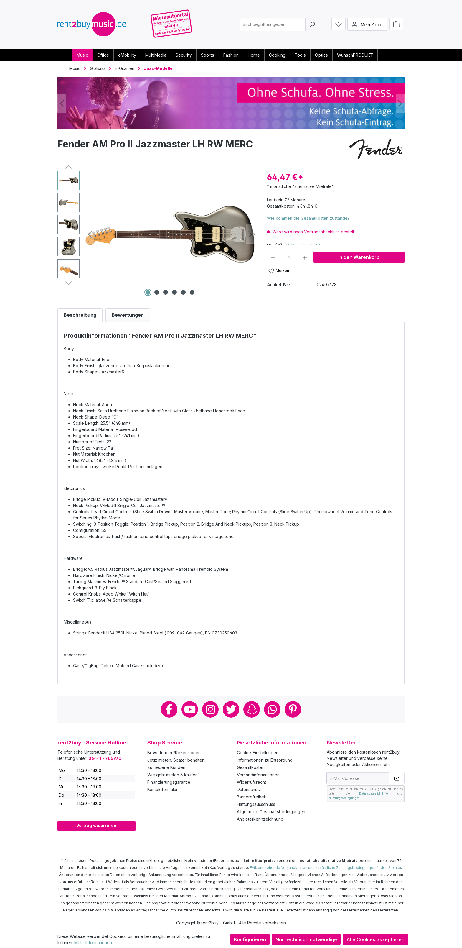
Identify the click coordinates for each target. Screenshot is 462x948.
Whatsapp (272, 709)
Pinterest (293, 709)
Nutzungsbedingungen (344, 798)
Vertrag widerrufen (96, 825)
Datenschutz (249, 789)
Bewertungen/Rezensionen (174, 752)
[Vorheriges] (61, 103)
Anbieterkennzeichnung (260, 818)
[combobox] (273, 27)
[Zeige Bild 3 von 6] (165, 292)
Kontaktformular (162, 789)
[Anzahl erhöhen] (305, 257)
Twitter (231, 709)
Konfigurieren (250, 939)
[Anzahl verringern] (273, 257)
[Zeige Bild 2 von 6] (156, 292)
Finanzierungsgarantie (168, 782)
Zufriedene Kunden (166, 767)
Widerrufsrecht (251, 782)
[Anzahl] (289, 257)
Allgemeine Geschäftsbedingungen (271, 811)
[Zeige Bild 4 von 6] (174, 292)
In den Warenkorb (359, 257)
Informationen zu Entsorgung (265, 759)
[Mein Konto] (367, 27)
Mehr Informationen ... (95, 942)
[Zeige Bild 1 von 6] (148, 292)
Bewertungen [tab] (128, 315)
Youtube (190, 709)
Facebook (169, 709)
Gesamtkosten (251, 767)
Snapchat (251, 709)
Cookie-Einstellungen (257, 752)
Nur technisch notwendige (306, 939)
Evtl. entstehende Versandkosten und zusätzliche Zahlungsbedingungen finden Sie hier (325, 867)
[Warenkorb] (396, 27)
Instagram (210, 709)
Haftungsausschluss (256, 804)
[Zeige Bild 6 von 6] (192, 292)
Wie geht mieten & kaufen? (173, 774)
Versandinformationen (303, 244)
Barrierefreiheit (251, 796)
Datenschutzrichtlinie (373, 793)
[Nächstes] (400, 103)
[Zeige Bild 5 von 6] (183, 292)
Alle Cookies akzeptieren (375, 939)
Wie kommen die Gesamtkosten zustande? (308, 218)
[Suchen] (312, 27)
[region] (156, 234)
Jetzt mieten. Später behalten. (176, 759)
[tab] (80, 315)
